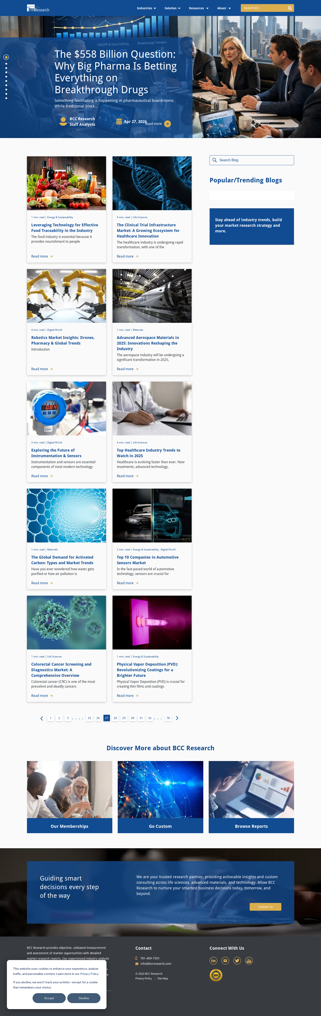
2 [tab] (6, 64)
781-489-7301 (147, 958)
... (159, 718)
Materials (138, 329)
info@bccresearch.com (153, 963)
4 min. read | (125, 217)
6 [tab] (6, 81)
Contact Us (265, 907)
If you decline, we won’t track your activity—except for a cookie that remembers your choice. (55, 984)
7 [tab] (6, 85)
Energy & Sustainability (60, 217)
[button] (290, 8)
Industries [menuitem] (144, 8)
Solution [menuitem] (171, 8)
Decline (84, 998)
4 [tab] (6, 72)
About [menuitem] (222, 8)
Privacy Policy (89, 974)
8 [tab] (6, 89)
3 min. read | (39, 442)
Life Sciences (140, 217)
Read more (158, 123)
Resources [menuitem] (197, 8)
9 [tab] (6, 94)
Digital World (54, 329)
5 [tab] (6, 77)
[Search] (252, 160)
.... (78, 718)
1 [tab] (6, 57)
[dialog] (56, 984)
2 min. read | (125, 549)
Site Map (162, 978)
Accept (49, 998)
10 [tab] (6, 98)
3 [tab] (6, 68)
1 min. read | (39, 217)
